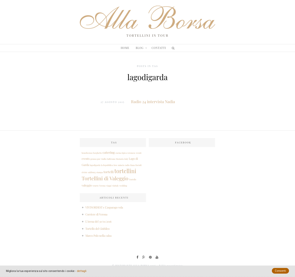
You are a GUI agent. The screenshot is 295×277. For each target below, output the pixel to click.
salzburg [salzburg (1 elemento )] (92, 172)
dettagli (82, 270)
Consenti (280, 270)
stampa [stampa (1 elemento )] (99, 172)
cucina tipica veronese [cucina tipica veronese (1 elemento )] (125, 152)
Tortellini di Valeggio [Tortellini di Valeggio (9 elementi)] (105, 178)
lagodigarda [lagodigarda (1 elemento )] (95, 165)
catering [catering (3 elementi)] (109, 152)
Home (125, 48)
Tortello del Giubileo (97, 229)
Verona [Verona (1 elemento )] (102, 185)
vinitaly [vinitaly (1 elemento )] (115, 185)
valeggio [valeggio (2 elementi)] (87, 185)
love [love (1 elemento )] (115, 165)
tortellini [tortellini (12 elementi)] (125, 170)
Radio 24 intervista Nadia (153, 101)
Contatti (159, 48)
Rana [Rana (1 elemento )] (132, 165)
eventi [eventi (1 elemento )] (138, 152)
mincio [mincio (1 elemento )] (121, 165)
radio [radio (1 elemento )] (127, 165)
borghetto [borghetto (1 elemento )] (97, 152)
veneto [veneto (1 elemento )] (96, 185)
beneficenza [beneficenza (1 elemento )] (87, 152)
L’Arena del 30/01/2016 (98, 221)
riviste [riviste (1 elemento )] (84, 172)
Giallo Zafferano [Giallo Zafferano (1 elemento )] (108, 159)
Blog (140, 48)
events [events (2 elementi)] (86, 159)
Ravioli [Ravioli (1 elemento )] (138, 165)
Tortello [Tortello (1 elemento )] (132, 179)
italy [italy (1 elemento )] (126, 159)
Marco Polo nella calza (98, 235)
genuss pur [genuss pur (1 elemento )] (95, 159)
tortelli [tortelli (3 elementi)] (108, 172)
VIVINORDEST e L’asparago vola (104, 207)
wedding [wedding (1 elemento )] (123, 185)
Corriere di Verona (96, 214)
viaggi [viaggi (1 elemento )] (108, 185)
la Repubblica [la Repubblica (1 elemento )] (107, 165)
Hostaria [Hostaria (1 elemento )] (120, 159)
